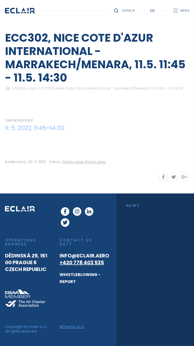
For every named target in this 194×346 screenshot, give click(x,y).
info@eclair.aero (84, 255)
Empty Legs (25, 88)
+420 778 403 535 (82, 262)
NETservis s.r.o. (72, 326)
